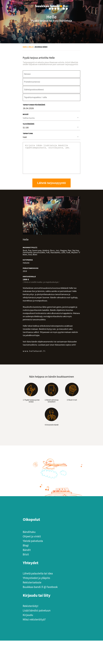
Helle (31, 47)
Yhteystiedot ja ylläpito (36, 583)
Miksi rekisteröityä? (34, 625)
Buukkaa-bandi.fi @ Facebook (40, 592)
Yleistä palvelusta (33, 546)
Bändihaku (29, 537)
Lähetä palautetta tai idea (38, 579)
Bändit (27, 555)
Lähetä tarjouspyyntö (51, 188)
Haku (25, 47)
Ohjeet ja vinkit (32, 542)
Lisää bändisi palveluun (36, 616)
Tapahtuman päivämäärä (34, 105)
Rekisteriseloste (32, 588)
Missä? (26, 114)
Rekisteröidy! (30, 611)
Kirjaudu (28, 620)
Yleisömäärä (28, 124)
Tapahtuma (28, 133)
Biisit (26, 560)
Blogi (26, 551)
